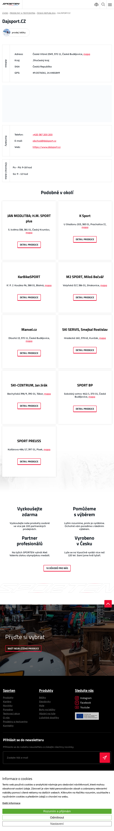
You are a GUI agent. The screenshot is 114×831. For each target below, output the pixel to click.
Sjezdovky (45, 701)
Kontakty (8, 725)
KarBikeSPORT (29, 276)
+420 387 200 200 (43, 134)
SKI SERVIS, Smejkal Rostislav (85, 329)
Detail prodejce (29, 244)
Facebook (83, 703)
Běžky (42, 697)
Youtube (82, 707)
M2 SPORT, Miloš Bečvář (85, 276)
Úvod (5, 13)
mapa (86, 54)
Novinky (7, 705)
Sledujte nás (84, 690)
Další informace (11, 803)
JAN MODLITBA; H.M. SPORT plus (29, 218)
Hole (41, 705)
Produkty (8, 697)
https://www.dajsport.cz (47, 147)
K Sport (85, 215)
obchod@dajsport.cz (44, 140)
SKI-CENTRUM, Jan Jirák (29, 385)
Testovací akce (11, 713)
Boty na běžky (47, 709)
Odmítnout (57, 817)
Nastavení (57, 823)
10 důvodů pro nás (57, 568)
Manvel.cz (29, 329)
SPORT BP (85, 385)
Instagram (83, 698)
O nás (6, 717)
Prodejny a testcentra (15, 721)
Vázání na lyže (47, 713)
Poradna (8, 709)
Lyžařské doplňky (49, 717)
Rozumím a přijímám (57, 811)
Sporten (9, 690)
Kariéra (7, 701)
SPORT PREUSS (29, 440)
